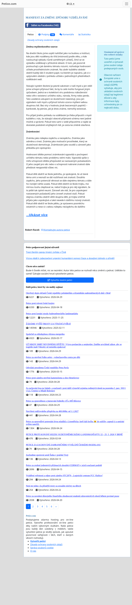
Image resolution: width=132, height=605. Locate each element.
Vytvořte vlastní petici (59, 318)
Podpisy (46, 72)
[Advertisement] (77, 31)
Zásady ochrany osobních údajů (43, 78)
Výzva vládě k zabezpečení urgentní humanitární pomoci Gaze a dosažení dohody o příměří (70, 296)
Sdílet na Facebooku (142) (42, 63)
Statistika (85, 72)
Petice (30, 72)
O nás (33, 589)
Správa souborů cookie (41, 585)
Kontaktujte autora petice (55, 267)
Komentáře (67, 72)
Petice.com (9, 4)
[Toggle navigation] (126, 4)
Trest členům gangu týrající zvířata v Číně (46, 290)
